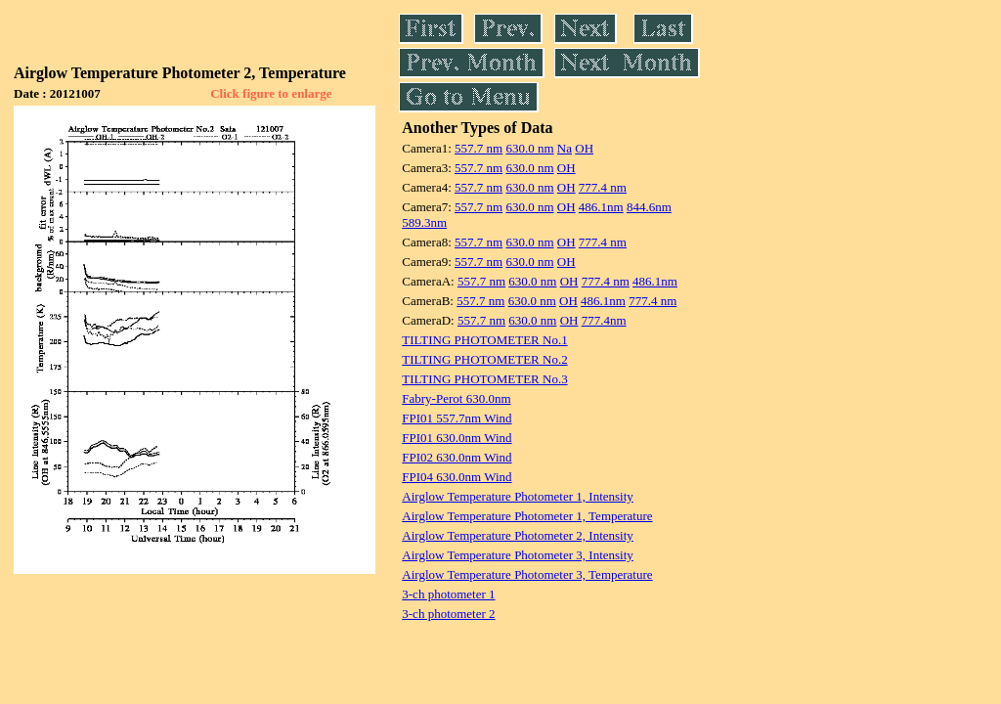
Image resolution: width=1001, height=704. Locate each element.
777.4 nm (603, 187)
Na (564, 148)
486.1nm (601, 206)
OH (584, 148)
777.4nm (604, 320)
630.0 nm (529, 148)
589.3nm (424, 222)
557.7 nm (478, 148)
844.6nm (649, 206)
